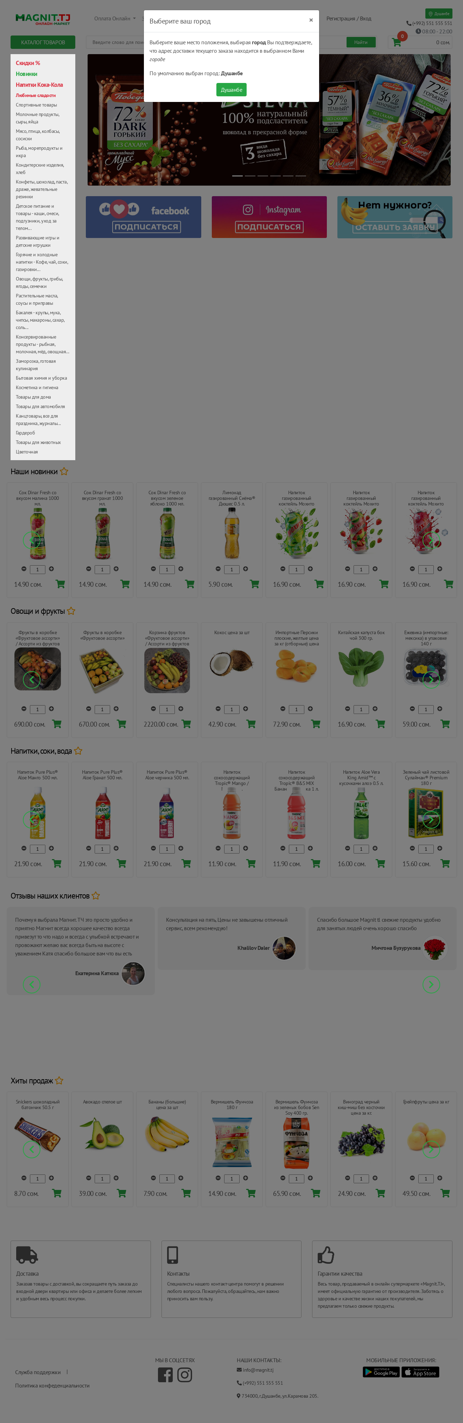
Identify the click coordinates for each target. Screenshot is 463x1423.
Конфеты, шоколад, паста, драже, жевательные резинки (41, 189)
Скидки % (28, 63)
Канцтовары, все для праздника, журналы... (38, 419)
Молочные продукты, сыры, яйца (37, 118)
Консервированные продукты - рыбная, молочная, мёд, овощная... (42, 344)
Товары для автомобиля (40, 406)
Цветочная (27, 452)
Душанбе (231, 89)
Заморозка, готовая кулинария (36, 365)
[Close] (311, 20)
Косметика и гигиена (37, 387)
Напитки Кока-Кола (39, 85)
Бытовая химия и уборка (41, 378)
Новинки (26, 74)
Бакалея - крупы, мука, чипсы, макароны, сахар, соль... (40, 319)
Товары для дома (33, 397)
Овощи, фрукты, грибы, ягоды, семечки (39, 282)
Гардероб (25, 433)
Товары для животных (38, 442)
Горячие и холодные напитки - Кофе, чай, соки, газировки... (42, 261)
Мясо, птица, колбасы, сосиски (37, 135)
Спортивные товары (36, 105)
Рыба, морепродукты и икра (39, 152)
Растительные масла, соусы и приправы (37, 299)
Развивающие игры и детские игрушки (37, 241)
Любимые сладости (36, 95)
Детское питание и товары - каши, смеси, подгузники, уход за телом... (37, 217)
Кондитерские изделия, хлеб (40, 168)
